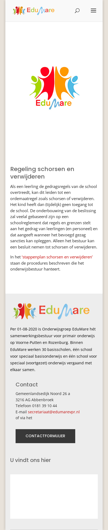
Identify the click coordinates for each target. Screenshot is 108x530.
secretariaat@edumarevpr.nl (54, 411)
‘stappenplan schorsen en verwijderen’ (57, 256)
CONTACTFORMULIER (45, 436)
